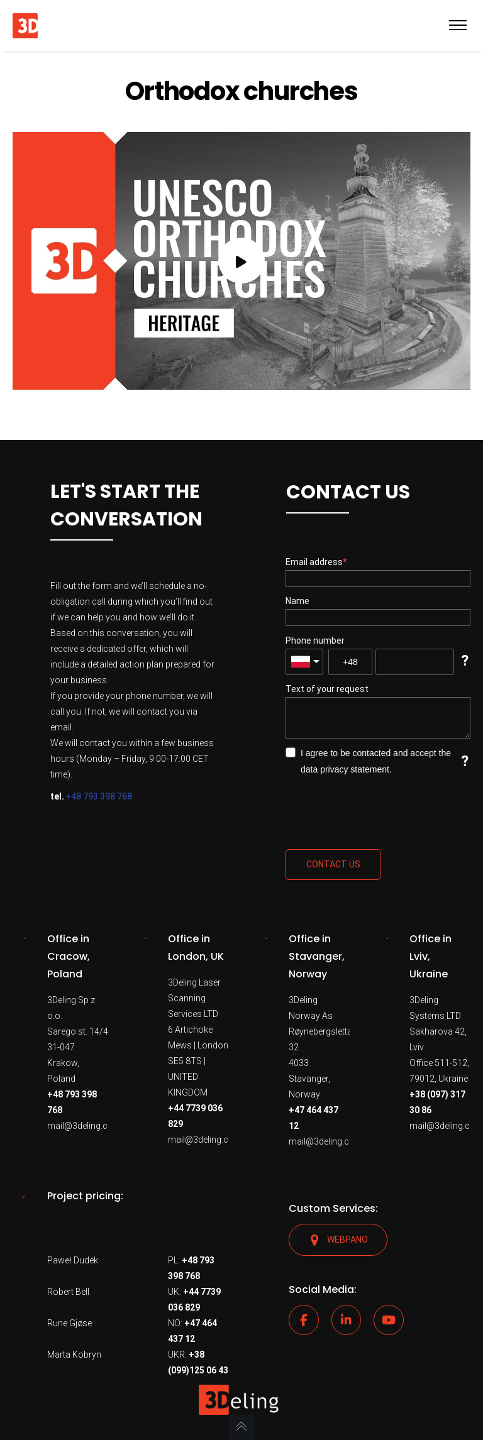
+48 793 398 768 (99, 796)
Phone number (315, 640)
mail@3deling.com (84, 1126)
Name (297, 601)
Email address (314, 562)
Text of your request (327, 689)
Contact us (333, 864)
